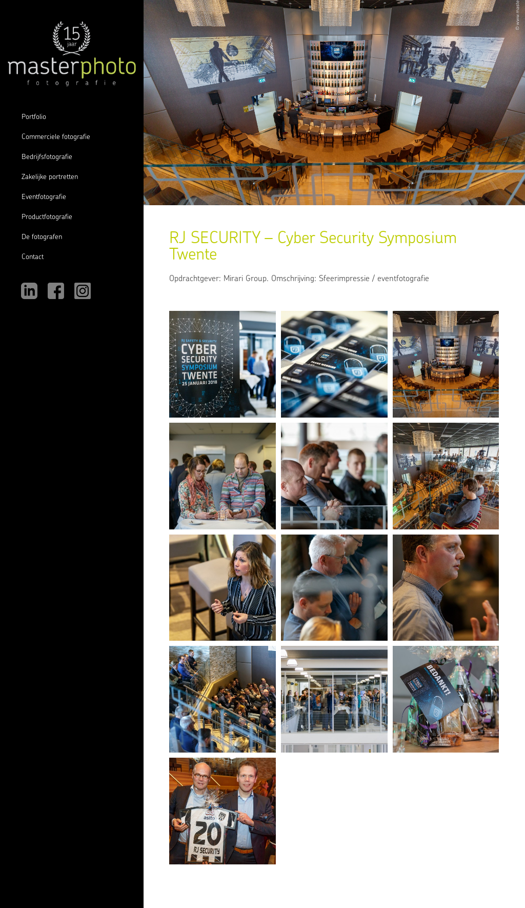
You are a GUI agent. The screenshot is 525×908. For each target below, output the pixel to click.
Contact (33, 257)
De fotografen (42, 237)
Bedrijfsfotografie (47, 157)
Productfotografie (47, 217)
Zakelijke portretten (50, 177)
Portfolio (34, 117)
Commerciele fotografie (56, 137)
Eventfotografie (44, 197)
